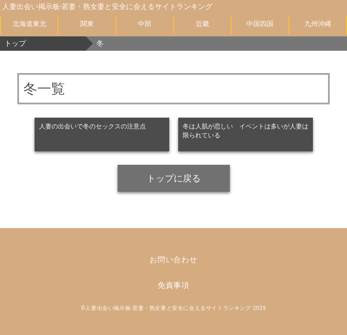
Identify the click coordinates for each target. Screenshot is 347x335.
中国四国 (259, 24)
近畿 (202, 24)
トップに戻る (174, 178)
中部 (144, 24)
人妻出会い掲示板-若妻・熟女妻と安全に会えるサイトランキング (107, 6)
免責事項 (173, 285)
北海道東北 (29, 24)
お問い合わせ (173, 259)
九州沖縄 (317, 24)
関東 (87, 24)
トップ (15, 43)
